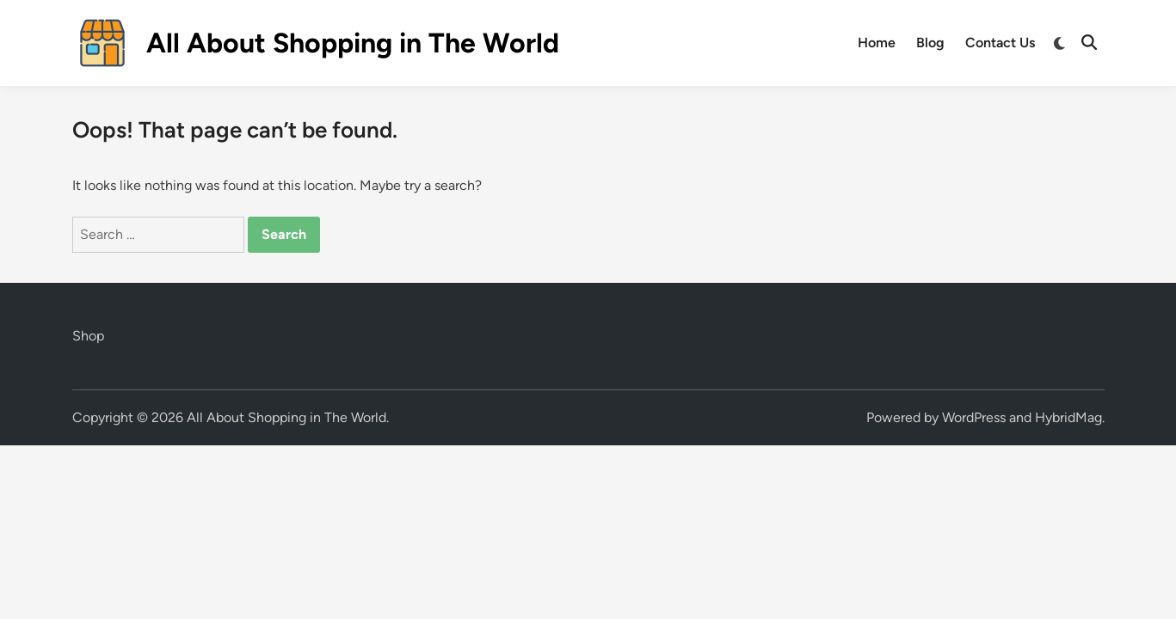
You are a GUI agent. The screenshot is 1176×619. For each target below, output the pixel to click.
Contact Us (1000, 42)
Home (877, 42)
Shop (88, 336)
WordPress (974, 417)
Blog (930, 42)
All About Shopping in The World (352, 43)
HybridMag (1068, 417)
